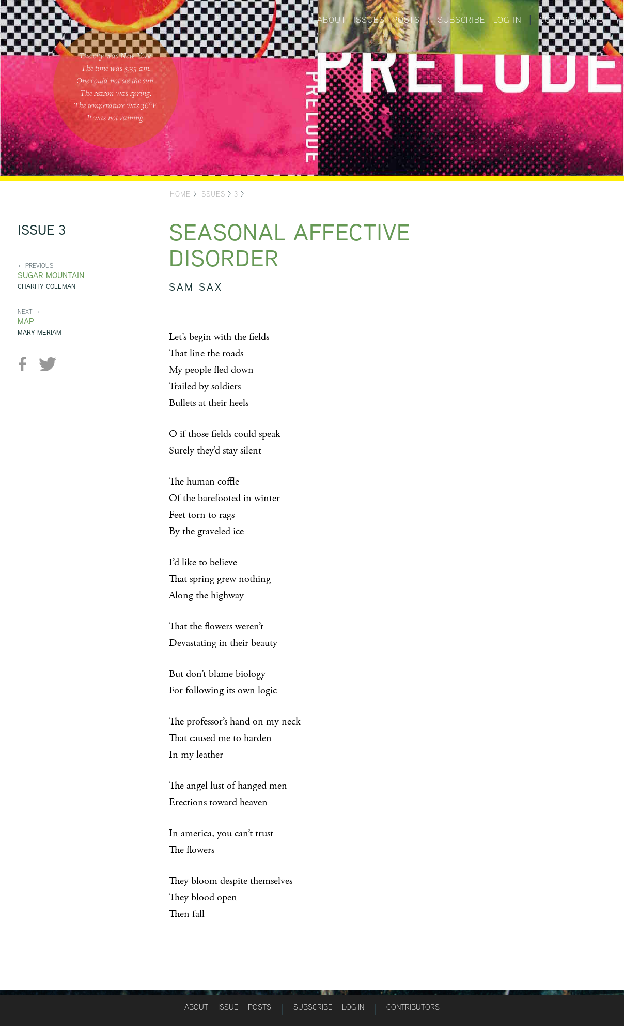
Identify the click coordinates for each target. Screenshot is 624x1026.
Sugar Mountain (51, 275)
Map (26, 321)
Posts (405, 19)
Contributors (571, 19)
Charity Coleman (46, 286)
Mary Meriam (39, 332)
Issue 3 (42, 231)
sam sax (196, 286)
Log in (507, 19)
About (331, 19)
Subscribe (461, 19)
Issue (228, 1007)
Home (180, 194)
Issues (369, 19)
